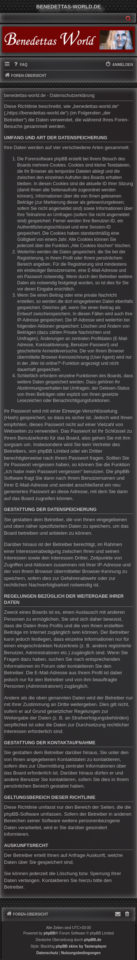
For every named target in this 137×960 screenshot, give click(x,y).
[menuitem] (20, 65)
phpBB (49, 933)
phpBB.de (92, 940)
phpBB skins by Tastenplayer (81, 946)
